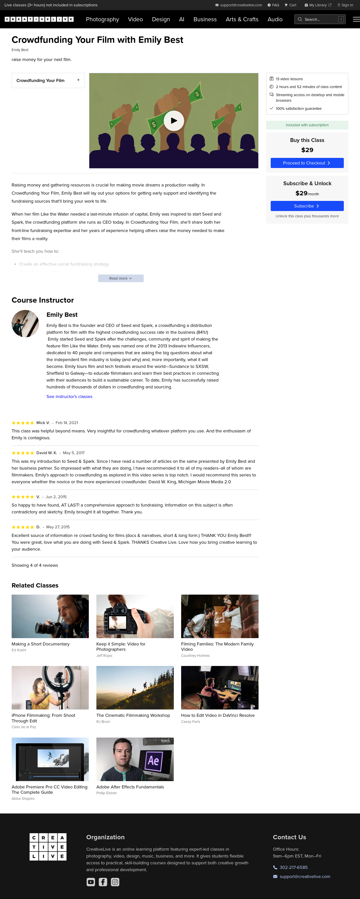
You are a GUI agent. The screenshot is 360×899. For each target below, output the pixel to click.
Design (161, 19)
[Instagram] (115, 882)
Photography (102, 19)
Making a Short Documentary (41, 644)
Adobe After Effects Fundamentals (130, 787)
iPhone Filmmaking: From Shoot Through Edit (43, 718)
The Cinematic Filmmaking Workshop (133, 715)
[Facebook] (103, 882)
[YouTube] (90, 882)
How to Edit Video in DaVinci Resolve (218, 715)
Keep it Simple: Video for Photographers (120, 647)
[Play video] (173, 120)
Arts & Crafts (242, 19)
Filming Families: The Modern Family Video (217, 647)
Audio (275, 19)
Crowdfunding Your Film (40, 80)
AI (181, 19)
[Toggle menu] (356, 19)
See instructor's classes (69, 396)
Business (205, 19)
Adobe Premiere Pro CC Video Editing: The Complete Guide (50, 790)
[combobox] (320, 19)
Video (135, 19)
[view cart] (291, 5)
